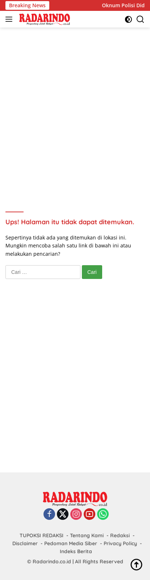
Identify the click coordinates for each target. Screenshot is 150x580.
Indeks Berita (76, 551)
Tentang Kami (87, 535)
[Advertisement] (75, 110)
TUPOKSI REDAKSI (41, 535)
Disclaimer (25, 543)
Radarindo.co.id (52, 561)
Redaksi (120, 535)
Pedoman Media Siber (70, 543)
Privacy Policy (120, 543)
